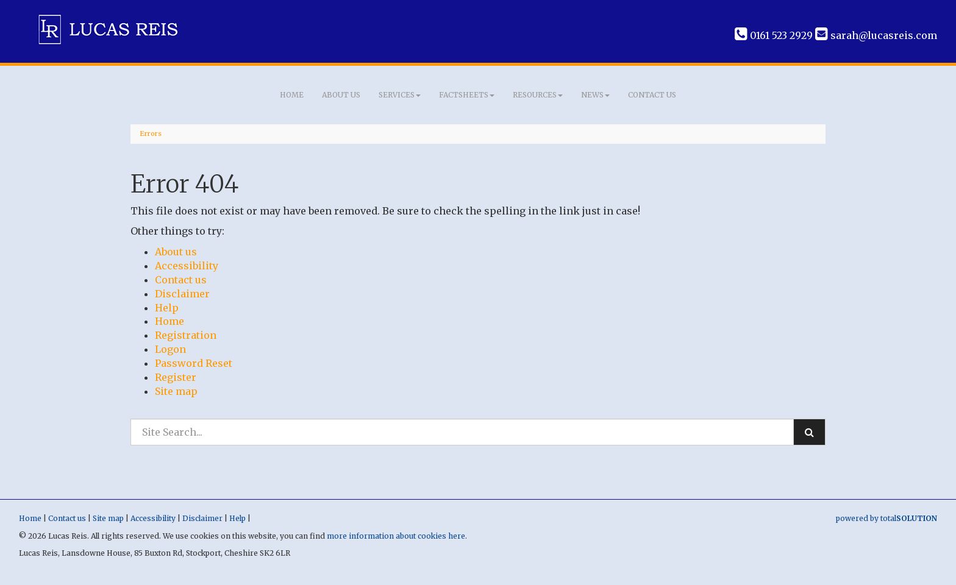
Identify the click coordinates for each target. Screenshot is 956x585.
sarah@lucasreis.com (876, 35)
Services (400, 94)
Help (167, 308)
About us (341, 94)
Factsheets (466, 94)
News (595, 94)
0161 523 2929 (774, 35)
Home (292, 94)
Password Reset (193, 363)
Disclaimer (182, 294)
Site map (176, 391)
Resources (538, 94)
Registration (185, 335)
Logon (170, 349)
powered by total (886, 518)
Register (175, 377)
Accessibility (186, 266)
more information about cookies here (396, 536)
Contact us (652, 94)
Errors (151, 133)
